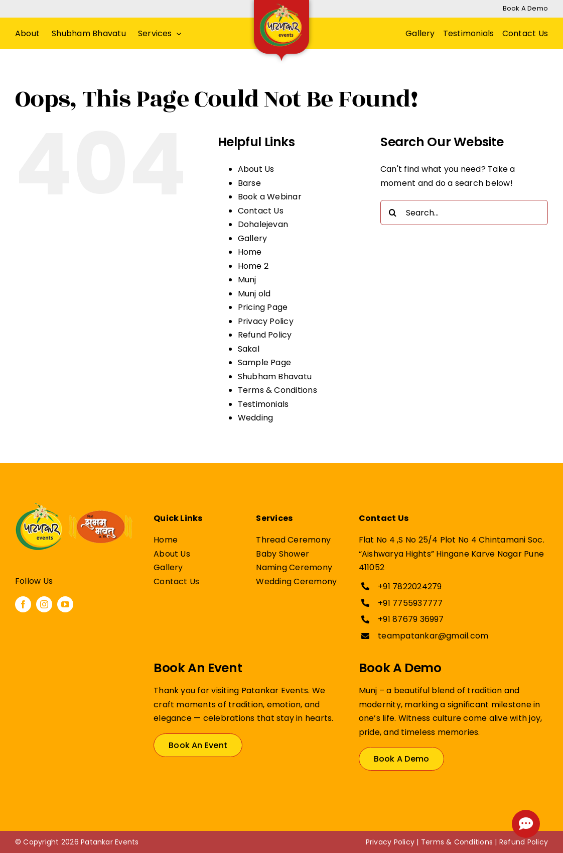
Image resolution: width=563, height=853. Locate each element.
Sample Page (265, 362)
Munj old (254, 293)
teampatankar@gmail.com (433, 636)
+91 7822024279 (410, 586)
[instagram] (44, 604)
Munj (247, 279)
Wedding (255, 417)
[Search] (392, 212)
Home (250, 252)
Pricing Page (263, 307)
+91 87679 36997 (411, 619)
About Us (256, 169)
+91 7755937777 (410, 603)
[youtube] (65, 604)
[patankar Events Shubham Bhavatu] (73, 507)
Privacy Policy (266, 321)
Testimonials (263, 404)
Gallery (252, 238)
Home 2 (253, 266)
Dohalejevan (263, 224)
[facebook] (23, 604)
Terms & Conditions (277, 390)
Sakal (248, 349)
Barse (249, 183)
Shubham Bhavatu (275, 376)
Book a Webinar (270, 196)
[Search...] (464, 212)
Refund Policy (265, 335)
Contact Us (261, 211)
